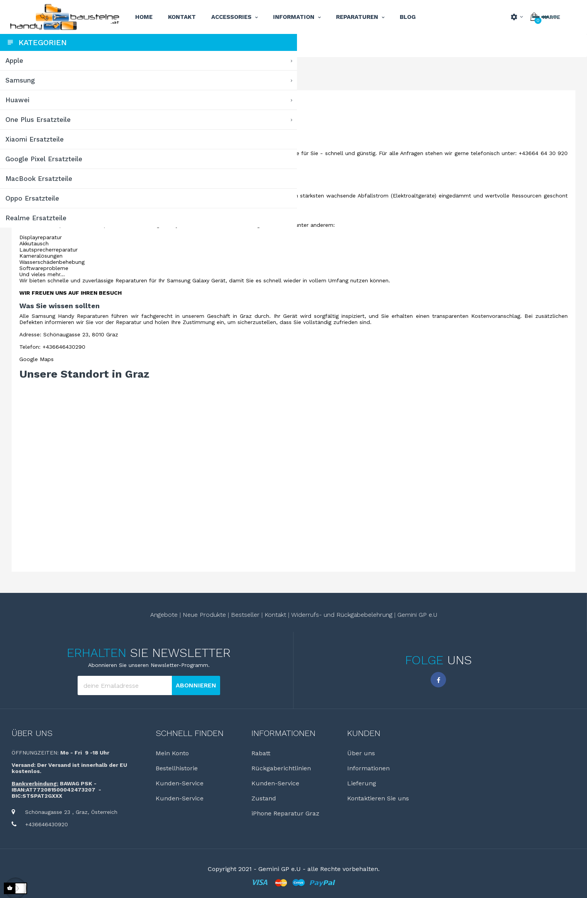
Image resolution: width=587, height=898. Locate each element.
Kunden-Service (252, 783)
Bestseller (293, 614)
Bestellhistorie (249, 768)
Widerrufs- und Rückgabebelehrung (390, 614)
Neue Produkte (252, 614)
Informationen (408, 768)
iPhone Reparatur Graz (342, 813)
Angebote (212, 614)
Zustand (320, 798)
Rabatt (317, 753)
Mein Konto (244, 753)
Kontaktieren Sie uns (418, 798)
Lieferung (401, 783)
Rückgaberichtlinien (337, 768)
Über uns (128, 733)
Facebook (462, 679)
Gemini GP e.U (465, 614)
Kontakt (323, 614)
